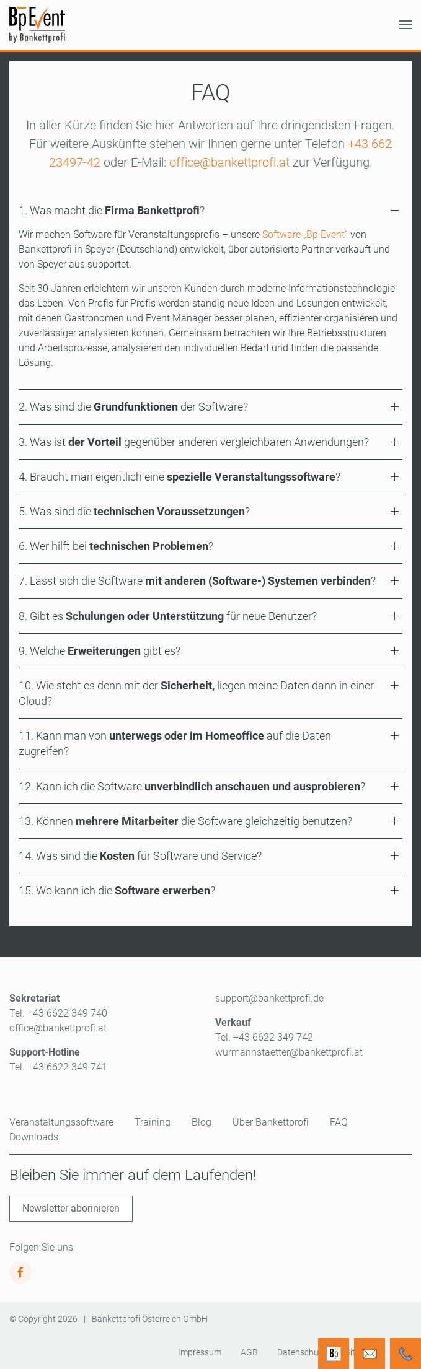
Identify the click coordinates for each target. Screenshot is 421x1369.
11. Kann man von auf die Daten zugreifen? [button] (175, 743)
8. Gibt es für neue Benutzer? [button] (168, 616)
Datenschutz (301, 1352)
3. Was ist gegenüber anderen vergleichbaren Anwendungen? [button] (194, 441)
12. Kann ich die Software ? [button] (192, 786)
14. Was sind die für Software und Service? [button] (140, 855)
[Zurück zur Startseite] (37, 25)
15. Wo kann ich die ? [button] (117, 890)
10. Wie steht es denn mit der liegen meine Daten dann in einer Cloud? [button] (196, 693)
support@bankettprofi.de (269, 998)
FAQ (339, 1122)
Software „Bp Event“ (305, 234)
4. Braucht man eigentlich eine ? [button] (179, 476)
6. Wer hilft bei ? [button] (116, 546)
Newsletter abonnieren (71, 1208)
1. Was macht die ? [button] (112, 210)
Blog (201, 1122)
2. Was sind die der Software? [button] (133, 406)
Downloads (33, 1137)
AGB (249, 1352)
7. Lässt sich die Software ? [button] (197, 580)
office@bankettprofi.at (229, 162)
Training (153, 1122)
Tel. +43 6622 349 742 (264, 1037)
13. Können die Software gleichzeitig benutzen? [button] (185, 821)
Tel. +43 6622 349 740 (58, 1013)
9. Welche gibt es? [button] (99, 650)
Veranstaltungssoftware (61, 1122)
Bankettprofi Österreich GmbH (150, 1319)
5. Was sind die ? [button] (134, 511)
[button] (405, 25)
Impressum (199, 1352)
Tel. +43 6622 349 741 (58, 1067)
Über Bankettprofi (271, 1122)
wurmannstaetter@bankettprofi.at (289, 1052)
